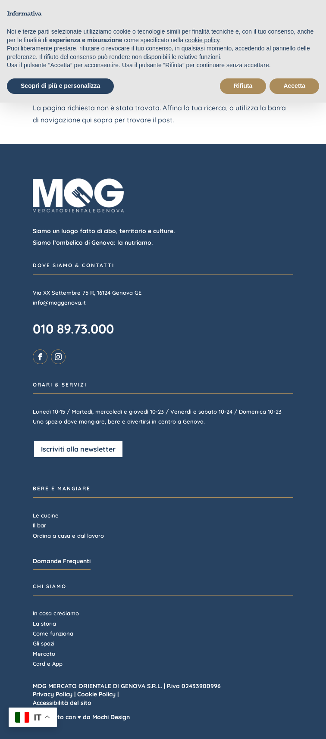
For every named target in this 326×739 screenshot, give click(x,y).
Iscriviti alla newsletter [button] (78, 449)
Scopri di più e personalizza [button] (60, 85)
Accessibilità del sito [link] (62, 703)
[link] (40, 356)
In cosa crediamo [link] (56, 613)
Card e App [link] (48, 663)
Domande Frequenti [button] (62, 561)
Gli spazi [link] (43, 643)
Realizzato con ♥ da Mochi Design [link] (81, 717)
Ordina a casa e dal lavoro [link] (68, 535)
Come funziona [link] (53, 633)
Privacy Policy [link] (52, 694)
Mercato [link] (44, 653)
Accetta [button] (294, 85)
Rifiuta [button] (243, 85)
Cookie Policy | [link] (98, 694)
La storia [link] (44, 623)
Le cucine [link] (46, 515)
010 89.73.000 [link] (73, 329)
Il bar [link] (39, 525)
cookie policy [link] (202, 40)
